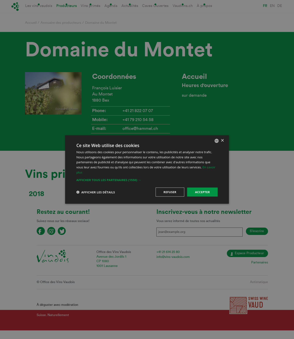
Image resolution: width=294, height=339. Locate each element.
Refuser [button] (170, 192)
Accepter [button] (202, 192)
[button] (147, 179)
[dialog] (147, 169)
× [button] (222, 140)
